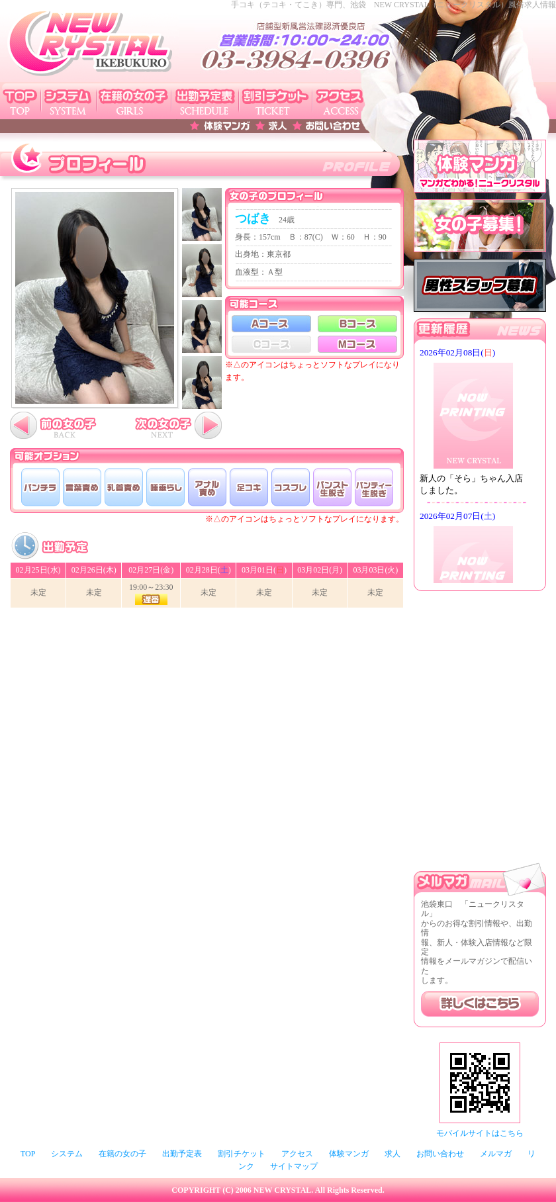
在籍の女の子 (122, 1153)
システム (67, 1153)
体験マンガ (349, 1153)
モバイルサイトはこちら (480, 1133)
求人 (392, 1153)
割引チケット (241, 1153)
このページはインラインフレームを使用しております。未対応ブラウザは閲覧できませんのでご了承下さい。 (480, 463)
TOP (28, 1153)
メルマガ (496, 1153)
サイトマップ (294, 1166)
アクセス (297, 1153)
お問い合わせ (440, 1153)
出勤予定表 (182, 1153)
